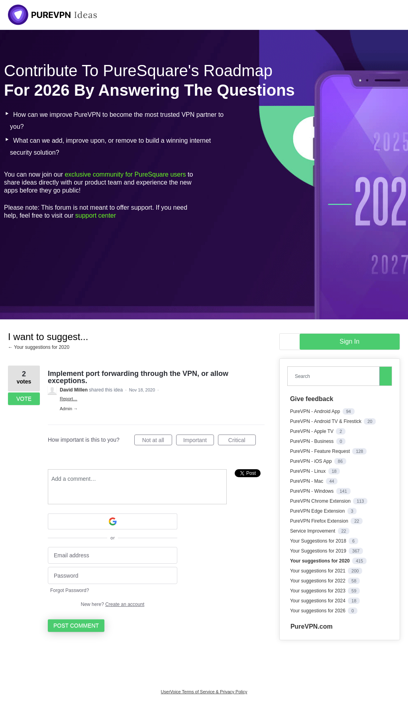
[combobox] (335, 376)
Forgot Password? (69, 590)
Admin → (69, 408)
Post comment (76, 625)
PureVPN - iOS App (311, 461)
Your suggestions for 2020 (320, 561)
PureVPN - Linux (308, 471)
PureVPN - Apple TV (312, 431)
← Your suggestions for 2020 (38, 347)
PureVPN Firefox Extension (319, 521)
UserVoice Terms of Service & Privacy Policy (204, 691)
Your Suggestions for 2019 (318, 551)
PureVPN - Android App (315, 411)
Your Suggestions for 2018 (318, 541)
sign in (349, 341)
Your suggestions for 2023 (318, 591)
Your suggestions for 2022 (318, 581)
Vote (23, 398)
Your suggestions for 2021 (318, 571)
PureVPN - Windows (312, 491)
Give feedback (311, 398)
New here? (112, 604)
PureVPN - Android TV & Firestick (326, 421)
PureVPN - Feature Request (320, 451)
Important (198, 441)
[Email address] (112, 555)
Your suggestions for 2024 (318, 601)
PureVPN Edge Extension (318, 511)
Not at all (157, 441)
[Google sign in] (112, 521)
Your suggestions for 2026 (318, 611)
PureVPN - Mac (307, 481)
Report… (68, 398)
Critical (242, 441)
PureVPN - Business (312, 441)
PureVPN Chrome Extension (321, 501)
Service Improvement (313, 531)
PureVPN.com (311, 626)
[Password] (112, 575)
